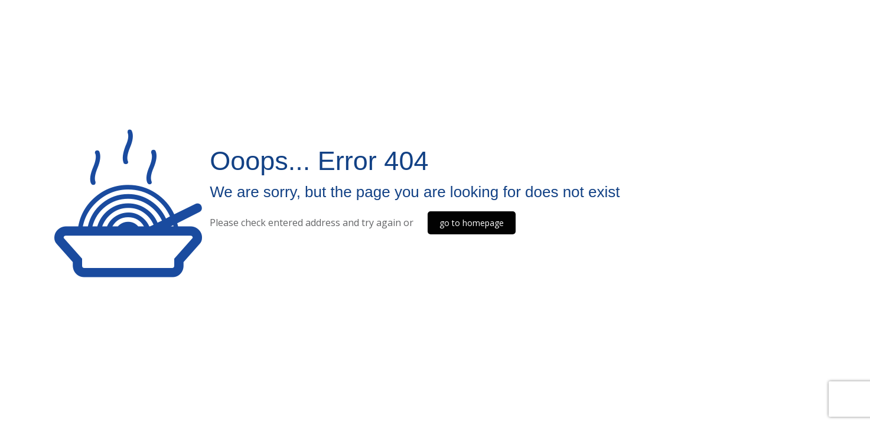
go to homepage (471, 222)
